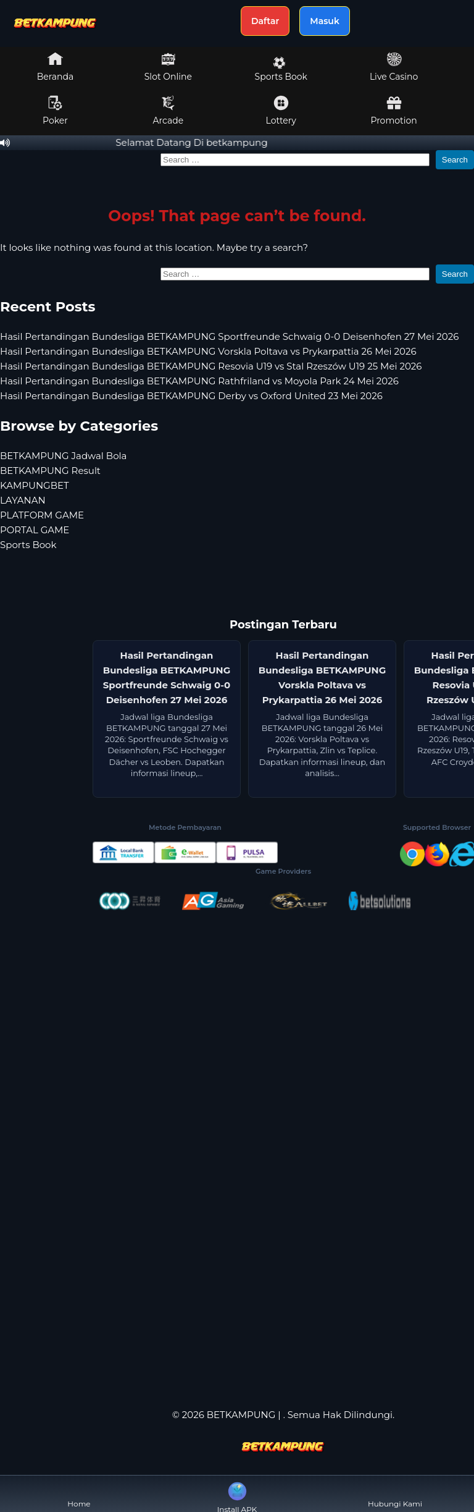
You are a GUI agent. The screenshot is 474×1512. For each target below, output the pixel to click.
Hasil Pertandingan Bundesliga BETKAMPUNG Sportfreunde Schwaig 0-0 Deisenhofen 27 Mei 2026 (229, 336)
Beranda (55, 66)
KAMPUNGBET (34, 485)
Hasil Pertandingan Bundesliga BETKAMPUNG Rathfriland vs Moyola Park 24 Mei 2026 (199, 381)
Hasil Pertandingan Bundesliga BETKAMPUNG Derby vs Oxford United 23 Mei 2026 (191, 396)
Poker (55, 110)
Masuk (324, 21)
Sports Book (281, 69)
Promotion (393, 110)
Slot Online (168, 66)
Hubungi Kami (395, 1493)
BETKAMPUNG (241, 1415)
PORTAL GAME (34, 530)
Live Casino (394, 66)
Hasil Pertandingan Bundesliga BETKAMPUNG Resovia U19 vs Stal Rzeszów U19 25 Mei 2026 (211, 366)
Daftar (265, 21)
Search (455, 159)
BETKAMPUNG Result (50, 470)
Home (78, 1493)
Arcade (168, 110)
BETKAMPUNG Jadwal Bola (63, 456)
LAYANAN (23, 500)
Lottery (281, 110)
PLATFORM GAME (42, 515)
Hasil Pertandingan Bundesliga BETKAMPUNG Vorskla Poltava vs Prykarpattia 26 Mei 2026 (208, 351)
